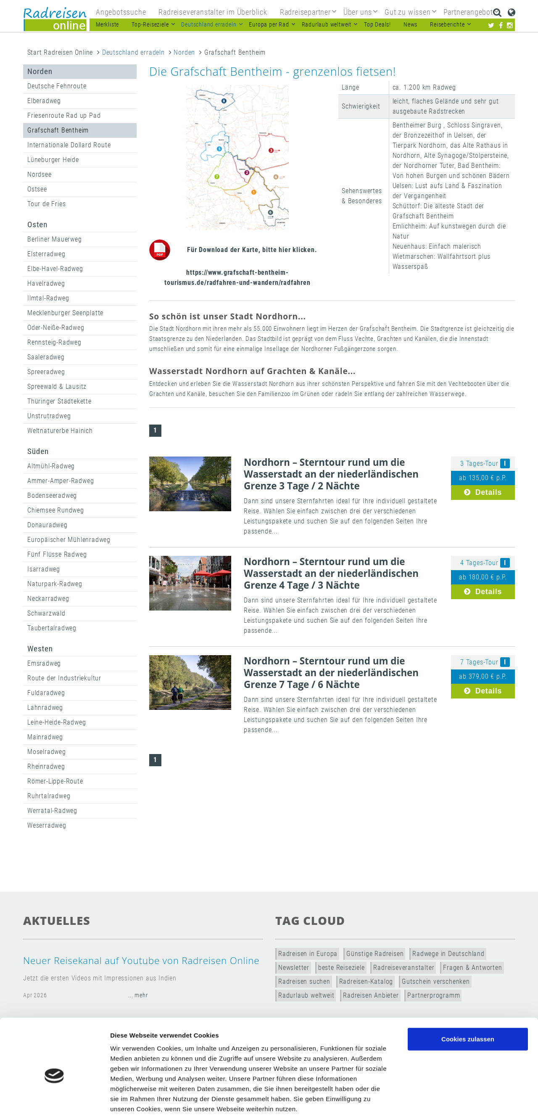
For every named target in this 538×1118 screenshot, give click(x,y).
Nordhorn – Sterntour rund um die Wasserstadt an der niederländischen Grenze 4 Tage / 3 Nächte (331, 573)
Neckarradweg (48, 599)
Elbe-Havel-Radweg (55, 269)
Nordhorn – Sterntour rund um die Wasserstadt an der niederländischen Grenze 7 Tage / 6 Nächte (331, 672)
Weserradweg (46, 825)
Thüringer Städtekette (59, 401)
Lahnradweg (45, 708)
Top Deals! (377, 24)
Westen (40, 648)
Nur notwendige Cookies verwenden (468, 1028)
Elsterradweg (46, 254)
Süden (38, 451)
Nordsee (39, 174)
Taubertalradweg (51, 628)
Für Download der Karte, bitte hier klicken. (252, 250)
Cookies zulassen (467, 997)
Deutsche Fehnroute (56, 86)
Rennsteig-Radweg (54, 342)
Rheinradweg (46, 766)
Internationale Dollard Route (69, 145)
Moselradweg (46, 752)
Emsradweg (44, 663)
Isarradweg (43, 569)
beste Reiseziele (341, 968)
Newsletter (293, 968)
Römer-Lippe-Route (55, 781)
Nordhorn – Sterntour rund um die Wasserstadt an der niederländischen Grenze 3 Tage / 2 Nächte (331, 474)
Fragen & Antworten (472, 968)
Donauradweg (47, 525)
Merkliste (107, 24)
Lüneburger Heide (53, 160)
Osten (37, 224)
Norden (184, 52)
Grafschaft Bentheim (58, 130)
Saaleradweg (46, 357)
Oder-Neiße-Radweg (55, 328)
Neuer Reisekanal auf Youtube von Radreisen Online (141, 960)
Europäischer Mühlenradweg (69, 540)
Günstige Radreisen (375, 954)
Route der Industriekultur (64, 678)
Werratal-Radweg (52, 811)
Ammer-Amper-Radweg (60, 481)
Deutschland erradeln (133, 52)
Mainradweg (45, 737)
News (410, 24)
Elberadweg (44, 101)
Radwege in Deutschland (448, 954)
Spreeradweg (46, 372)
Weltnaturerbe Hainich (60, 431)
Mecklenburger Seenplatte (65, 313)
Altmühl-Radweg (51, 466)
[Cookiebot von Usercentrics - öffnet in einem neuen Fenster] (54, 1101)
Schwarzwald (46, 613)
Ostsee (37, 189)
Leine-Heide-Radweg (56, 722)
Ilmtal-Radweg (48, 298)
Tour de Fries (46, 204)
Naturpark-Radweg (54, 584)
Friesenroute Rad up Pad (63, 116)
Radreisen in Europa (308, 954)
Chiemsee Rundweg (55, 510)
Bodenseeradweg (52, 495)
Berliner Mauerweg (54, 239)
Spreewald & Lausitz (57, 386)
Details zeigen (447, 1101)
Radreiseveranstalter (403, 968)
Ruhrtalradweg (48, 796)
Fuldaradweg (46, 693)
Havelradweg (46, 283)
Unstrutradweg (49, 416)
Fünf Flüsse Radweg (57, 554)
